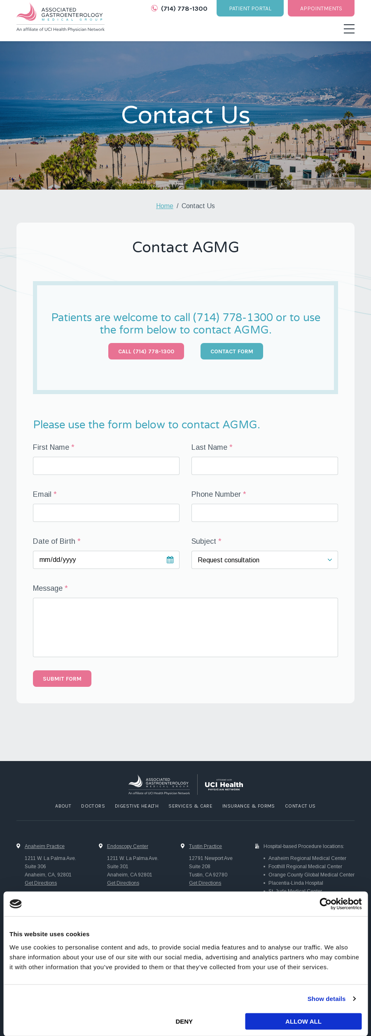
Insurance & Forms (248, 806)
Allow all (303, 1021)
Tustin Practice (205, 846)
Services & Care (190, 806)
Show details (327, 998)
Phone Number (216, 494)
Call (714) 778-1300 (146, 351)
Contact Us (300, 806)
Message (48, 588)
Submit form (62, 678)
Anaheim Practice (45, 846)
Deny (184, 1021)
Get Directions (41, 883)
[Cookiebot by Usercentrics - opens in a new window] (325, 904)
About (63, 806)
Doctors (93, 806)
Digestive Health (137, 806)
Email (42, 494)
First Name (51, 447)
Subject (203, 541)
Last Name (209, 447)
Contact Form (231, 351)
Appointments (321, 8)
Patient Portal (250, 8)
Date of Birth (54, 541)
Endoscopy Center (127, 846)
